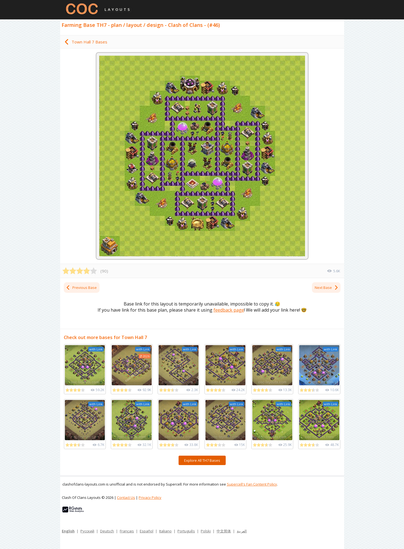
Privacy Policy (150, 497)
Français (127, 531)
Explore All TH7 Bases (202, 460)
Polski (206, 531)
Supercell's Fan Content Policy (252, 484)
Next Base (327, 287)
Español (146, 531)
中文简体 (224, 531)
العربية (242, 531)
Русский (87, 531)
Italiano (165, 531)
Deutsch (107, 531)
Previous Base (81, 287)
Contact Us (126, 497)
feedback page (229, 310)
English (68, 531)
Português (186, 531)
